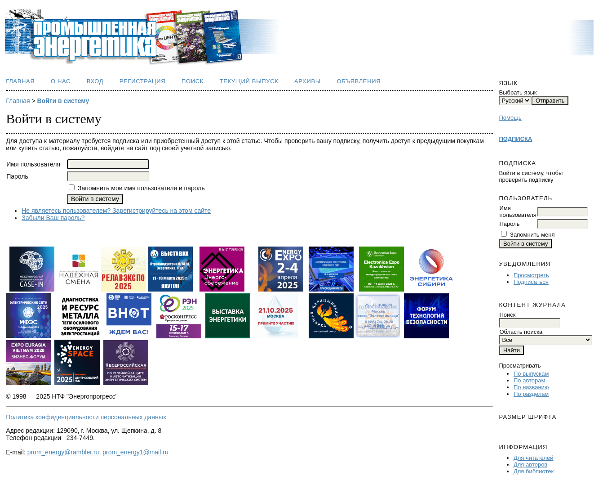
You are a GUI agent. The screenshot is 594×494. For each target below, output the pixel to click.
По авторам (529, 380)
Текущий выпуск (249, 81)
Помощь (510, 117)
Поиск (193, 81)
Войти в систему (63, 100)
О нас (61, 81)
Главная (20, 81)
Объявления (359, 81)
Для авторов (530, 464)
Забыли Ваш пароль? (53, 217)
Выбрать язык (517, 92)
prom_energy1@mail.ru (135, 452)
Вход (95, 81)
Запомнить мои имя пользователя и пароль (141, 188)
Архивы (307, 81)
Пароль (509, 223)
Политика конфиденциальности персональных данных (86, 417)
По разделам (531, 394)
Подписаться (531, 281)
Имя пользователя (517, 211)
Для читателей (534, 457)
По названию (531, 387)
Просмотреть (531, 275)
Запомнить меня (532, 234)
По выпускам (531, 373)
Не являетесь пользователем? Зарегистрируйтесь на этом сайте (116, 210)
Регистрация (143, 81)
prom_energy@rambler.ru (63, 452)
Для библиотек (534, 471)
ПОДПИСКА (515, 138)
